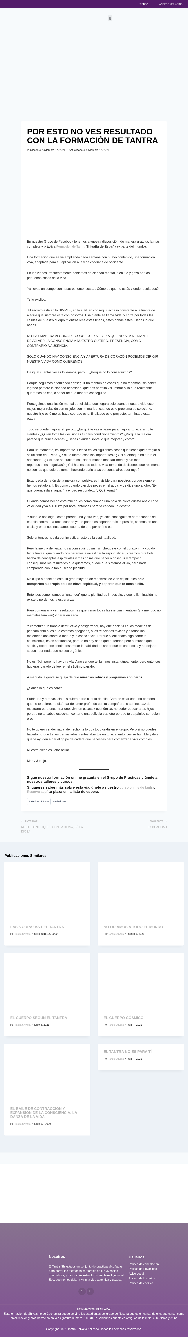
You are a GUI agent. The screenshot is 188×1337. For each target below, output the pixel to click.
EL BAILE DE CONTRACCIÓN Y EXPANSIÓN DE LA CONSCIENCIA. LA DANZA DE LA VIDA (43, 1115)
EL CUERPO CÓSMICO (123, 1020)
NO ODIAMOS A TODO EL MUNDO (133, 929)
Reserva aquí (38, 791)
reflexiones (63, 801)
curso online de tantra (139, 787)
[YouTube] (82, 1291)
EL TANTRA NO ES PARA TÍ (128, 1054)
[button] (110, 18)
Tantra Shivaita (23, 936)
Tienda (144, 4)
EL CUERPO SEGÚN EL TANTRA (38, 1020)
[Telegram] (90, 1291)
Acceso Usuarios (170, 4)
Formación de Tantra (72, 246)
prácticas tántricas (40, 801)
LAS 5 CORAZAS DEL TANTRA (37, 929)
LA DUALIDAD (132, 825)
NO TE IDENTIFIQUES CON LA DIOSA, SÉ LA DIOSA (56, 827)
